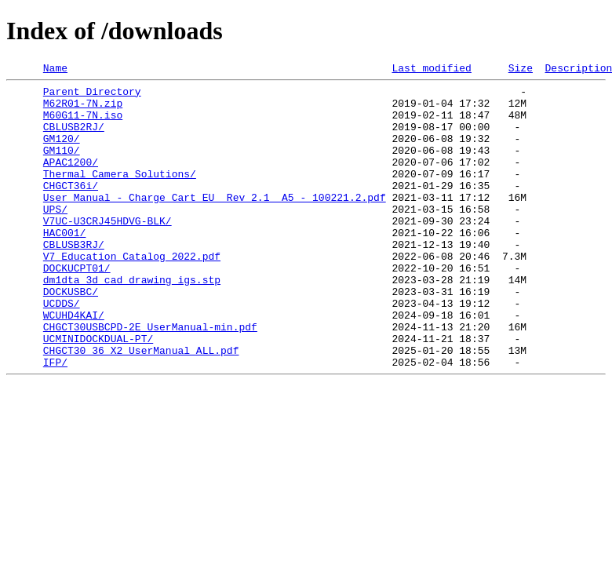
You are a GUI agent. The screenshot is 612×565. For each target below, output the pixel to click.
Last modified (431, 70)
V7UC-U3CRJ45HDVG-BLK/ (107, 251)
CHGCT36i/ (70, 209)
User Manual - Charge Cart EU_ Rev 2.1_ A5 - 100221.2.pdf (214, 223)
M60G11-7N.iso (82, 124)
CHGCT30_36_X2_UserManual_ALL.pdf (141, 406)
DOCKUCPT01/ (77, 308)
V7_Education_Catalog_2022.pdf (131, 293)
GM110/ (61, 166)
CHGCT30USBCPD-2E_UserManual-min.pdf (150, 378)
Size (520, 70)
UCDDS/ (61, 350)
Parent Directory (92, 96)
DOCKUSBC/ (70, 336)
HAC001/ (64, 265)
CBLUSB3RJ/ (73, 279)
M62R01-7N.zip (82, 110)
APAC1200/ (70, 180)
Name (55, 70)
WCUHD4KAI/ (73, 364)
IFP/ (55, 421)
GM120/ (61, 152)
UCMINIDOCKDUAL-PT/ (98, 392)
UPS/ (55, 237)
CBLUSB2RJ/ (73, 138)
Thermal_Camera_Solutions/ (119, 195)
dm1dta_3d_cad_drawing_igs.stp (131, 322)
